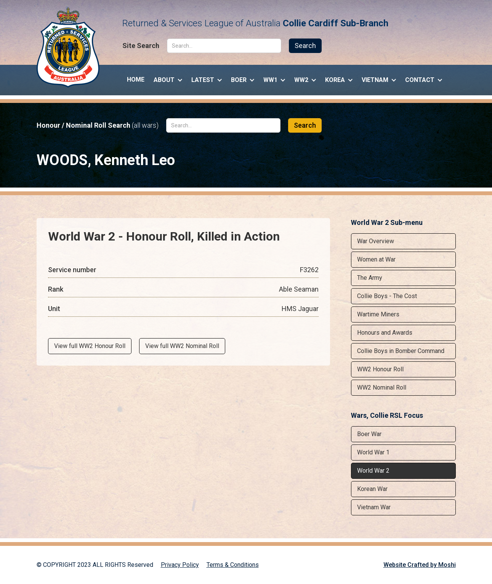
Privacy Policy (180, 564)
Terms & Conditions (233, 564)
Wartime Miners (378, 314)
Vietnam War (374, 507)
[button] (168, 78)
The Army (369, 277)
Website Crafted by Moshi (419, 564)
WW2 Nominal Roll (381, 387)
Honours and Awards (384, 332)
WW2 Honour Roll (380, 369)
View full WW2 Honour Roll (89, 346)
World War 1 (373, 452)
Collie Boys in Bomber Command (400, 351)
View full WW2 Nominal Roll (182, 346)
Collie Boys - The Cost (387, 296)
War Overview (375, 241)
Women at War (376, 259)
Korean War (372, 489)
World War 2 (373, 470)
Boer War (369, 434)
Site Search (140, 46)
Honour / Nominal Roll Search (98, 125)
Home (135, 79)
